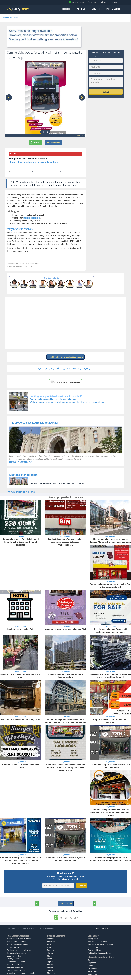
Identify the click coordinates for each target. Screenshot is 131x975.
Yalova (50, 970)
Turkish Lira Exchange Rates (99, 953)
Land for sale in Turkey (16, 970)
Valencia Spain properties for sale (21, 973)
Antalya (50, 944)
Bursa (49, 959)
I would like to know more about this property (65, 357)
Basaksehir (92, 971)
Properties (66, 9)
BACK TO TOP (102, 928)
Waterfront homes (14, 964)
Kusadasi (51, 941)
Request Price (53, 143)
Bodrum (50, 950)
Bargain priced (13, 947)
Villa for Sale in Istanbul (16, 941)
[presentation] (9, 97)
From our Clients (94, 950)
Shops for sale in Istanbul (17, 944)
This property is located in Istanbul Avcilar (33, 422)
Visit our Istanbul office (97, 941)
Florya (90, 966)
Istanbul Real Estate (10, 18)
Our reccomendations (16, 962)
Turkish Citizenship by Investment (21, 950)
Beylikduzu (92, 960)
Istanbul (50, 939)
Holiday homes (13, 959)
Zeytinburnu (92, 968)
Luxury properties (14, 956)
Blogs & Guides (114, 9)
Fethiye (50, 967)
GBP (115, 2)
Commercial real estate (16, 953)
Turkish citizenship (31, 218)
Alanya (50, 953)
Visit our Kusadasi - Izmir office (100, 944)
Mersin (50, 956)
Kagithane (92, 963)
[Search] (92, 2)
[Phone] (77, 2)
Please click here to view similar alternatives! (34, 162)
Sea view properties (15, 967)
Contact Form (93, 947)
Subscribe (82, 886)
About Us (82, 9)
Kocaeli (50, 964)
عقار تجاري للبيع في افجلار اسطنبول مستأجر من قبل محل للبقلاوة (65, 368)
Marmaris (51, 973)
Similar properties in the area (21, 492)
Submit (106, 92)
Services (96, 9)
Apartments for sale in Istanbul (19, 939)
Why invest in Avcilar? (20, 229)
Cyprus (50, 962)
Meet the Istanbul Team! (23, 474)
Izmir (49, 947)
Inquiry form (93, 939)
